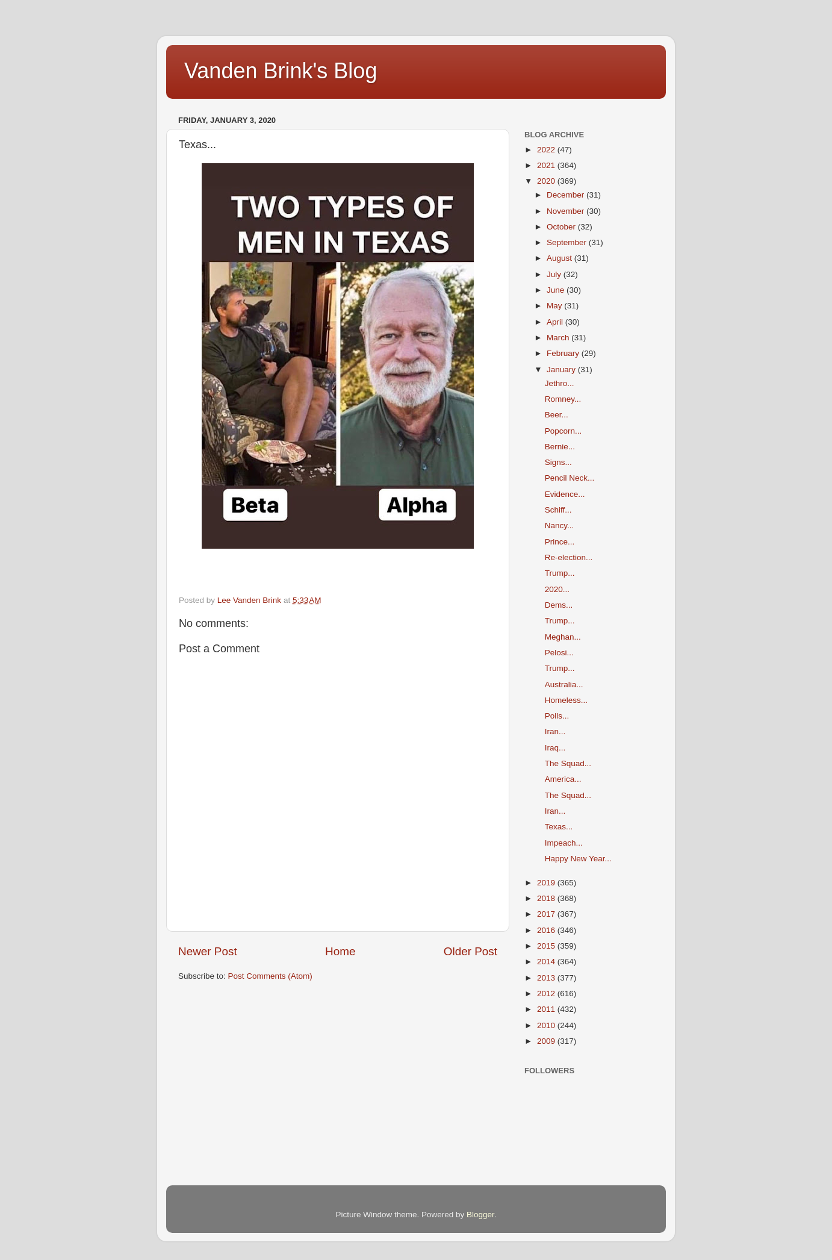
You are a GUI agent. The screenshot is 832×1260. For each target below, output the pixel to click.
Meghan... (563, 636)
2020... (557, 589)
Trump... (560, 573)
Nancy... (559, 525)
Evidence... (565, 494)
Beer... (556, 414)
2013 (547, 977)
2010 (547, 1025)
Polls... (557, 715)
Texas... (559, 826)
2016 (547, 930)
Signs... (558, 462)
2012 (547, 993)
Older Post (470, 951)
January (562, 369)
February (564, 353)
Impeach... (564, 842)
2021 (547, 165)
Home (340, 951)
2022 (547, 149)
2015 (547, 945)
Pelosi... (559, 652)
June (557, 290)
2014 (547, 961)
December (566, 194)
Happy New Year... (578, 858)
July (555, 274)
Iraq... (555, 747)
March (559, 337)
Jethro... (559, 383)
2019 (547, 882)
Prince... (560, 541)
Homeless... (566, 700)
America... (563, 779)
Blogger (480, 1214)
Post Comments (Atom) (270, 976)
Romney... (563, 399)
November (566, 211)
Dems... (559, 605)
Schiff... (558, 509)
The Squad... (568, 763)
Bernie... (560, 446)
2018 (547, 898)
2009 (547, 1041)
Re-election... (569, 557)
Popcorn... (563, 430)
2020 (547, 181)
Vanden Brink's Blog (280, 70)
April (556, 321)
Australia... (564, 684)
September (568, 242)
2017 (547, 913)
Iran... (555, 731)
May (555, 305)
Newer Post (207, 951)
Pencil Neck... (570, 477)
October (562, 226)
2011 (547, 1009)
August (560, 258)
